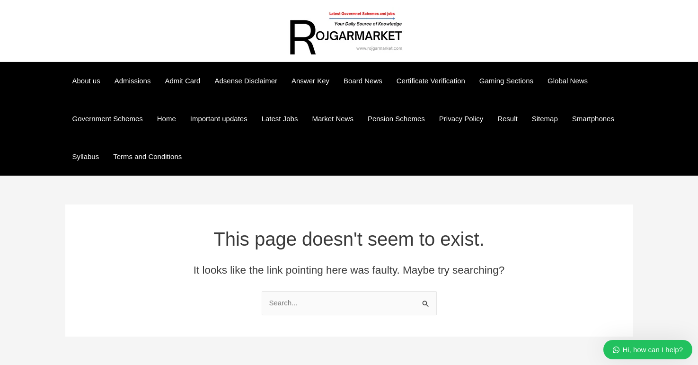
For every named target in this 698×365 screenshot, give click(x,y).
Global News (568, 81)
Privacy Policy (461, 119)
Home (166, 119)
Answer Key (310, 81)
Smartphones (593, 119)
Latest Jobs (280, 119)
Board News (363, 81)
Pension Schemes (396, 119)
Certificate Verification (431, 81)
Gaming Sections (506, 81)
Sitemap (545, 119)
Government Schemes (107, 119)
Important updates (218, 119)
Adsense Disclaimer (245, 81)
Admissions (133, 81)
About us (86, 81)
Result (507, 119)
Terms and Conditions (147, 156)
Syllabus (85, 156)
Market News (332, 119)
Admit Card (182, 81)
